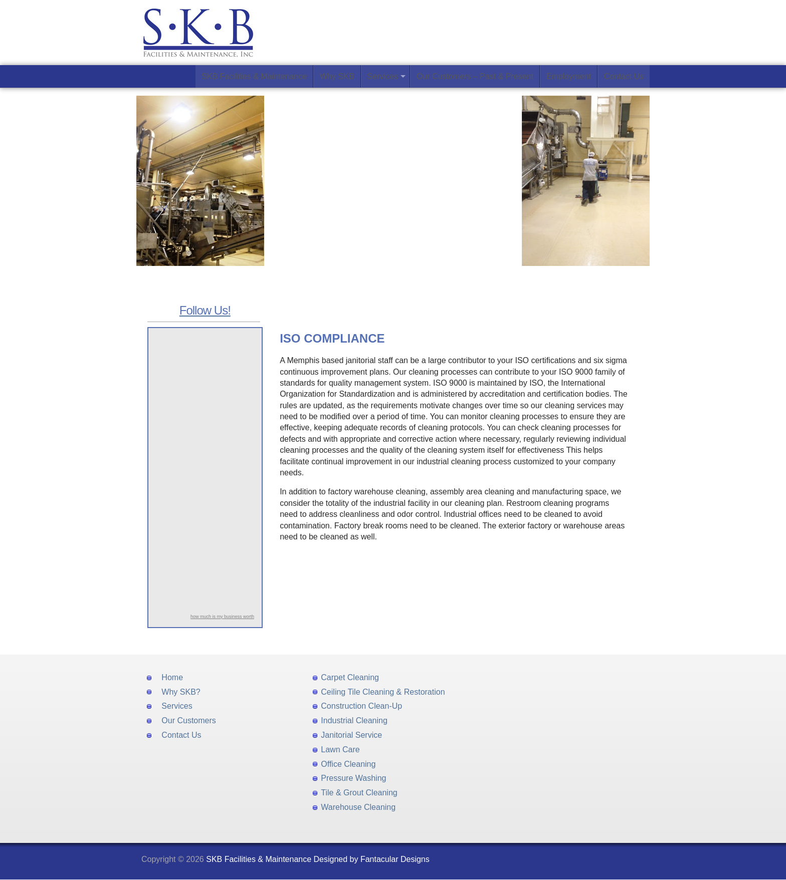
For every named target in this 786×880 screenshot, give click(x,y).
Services (382, 76)
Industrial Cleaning (354, 720)
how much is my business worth (222, 616)
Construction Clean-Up (361, 706)
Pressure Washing (353, 778)
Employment (568, 76)
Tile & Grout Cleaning (359, 792)
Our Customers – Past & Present (475, 76)
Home (172, 677)
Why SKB (337, 76)
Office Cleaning (348, 764)
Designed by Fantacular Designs (372, 859)
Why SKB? (180, 692)
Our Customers (188, 720)
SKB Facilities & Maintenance (254, 76)
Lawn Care (340, 749)
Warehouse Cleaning (358, 807)
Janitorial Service (351, 735)
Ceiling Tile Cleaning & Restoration (383, 692)
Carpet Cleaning (350, 677)
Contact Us (624, 76)
